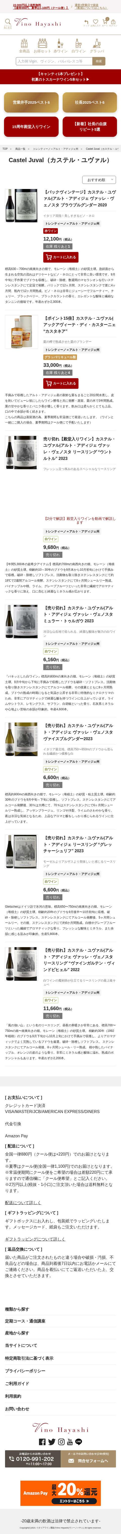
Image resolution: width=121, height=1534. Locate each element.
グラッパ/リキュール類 (60, 357)
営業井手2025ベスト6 (31, 102)
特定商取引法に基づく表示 (29, 1358)
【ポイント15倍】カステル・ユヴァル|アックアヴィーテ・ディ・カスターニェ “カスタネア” (79, 324)
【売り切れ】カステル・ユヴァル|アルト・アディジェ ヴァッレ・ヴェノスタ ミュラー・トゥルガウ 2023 (78, 614)
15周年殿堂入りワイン (31, 126)
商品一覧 (20, 148)
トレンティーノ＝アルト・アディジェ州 (55, 148)
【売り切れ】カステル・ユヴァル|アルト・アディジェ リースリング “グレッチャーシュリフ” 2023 (78, 844)
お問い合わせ (17, 1409)
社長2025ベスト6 (89, 102)
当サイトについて (21, 1345)
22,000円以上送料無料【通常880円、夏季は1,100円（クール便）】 (41, 6)
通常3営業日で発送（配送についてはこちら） (91, 6)
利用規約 (13, 1396)
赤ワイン (51, 231)
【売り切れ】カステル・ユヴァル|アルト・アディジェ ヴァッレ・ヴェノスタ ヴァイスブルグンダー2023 (78, 732)
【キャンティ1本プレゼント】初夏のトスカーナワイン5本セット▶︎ (60, 76)
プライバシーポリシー (25, 1371)
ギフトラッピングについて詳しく (35, 1239)
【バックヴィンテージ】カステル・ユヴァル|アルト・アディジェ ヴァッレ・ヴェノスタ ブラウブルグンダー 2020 (79, 198)
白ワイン (51, 539)
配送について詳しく (23, 1203)
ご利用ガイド (17, 1383)
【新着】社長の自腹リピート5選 (90, 126)
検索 (99, 61)
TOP (5, 148)
